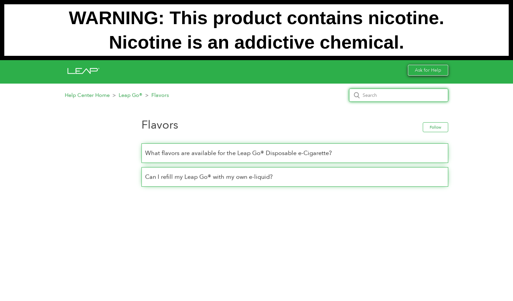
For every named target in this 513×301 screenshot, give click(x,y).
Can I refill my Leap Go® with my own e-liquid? (209, 177)
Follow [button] (435, 127)
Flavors (160, 95)
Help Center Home (87, 95)
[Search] (398, 95)
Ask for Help (428, 70)
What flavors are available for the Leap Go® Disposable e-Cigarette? (238, 153)
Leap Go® (130, 95)
